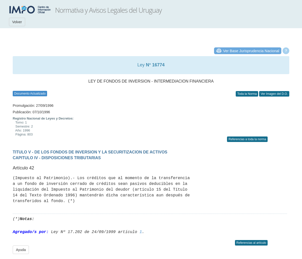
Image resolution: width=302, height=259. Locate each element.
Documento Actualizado (30, 93)
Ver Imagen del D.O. (274, 94)
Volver (17, 22)
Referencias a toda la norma (247, 139)
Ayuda (21, 250)
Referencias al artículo (251, 243)
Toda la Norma (247, 94)
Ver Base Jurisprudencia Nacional (251, 51)
